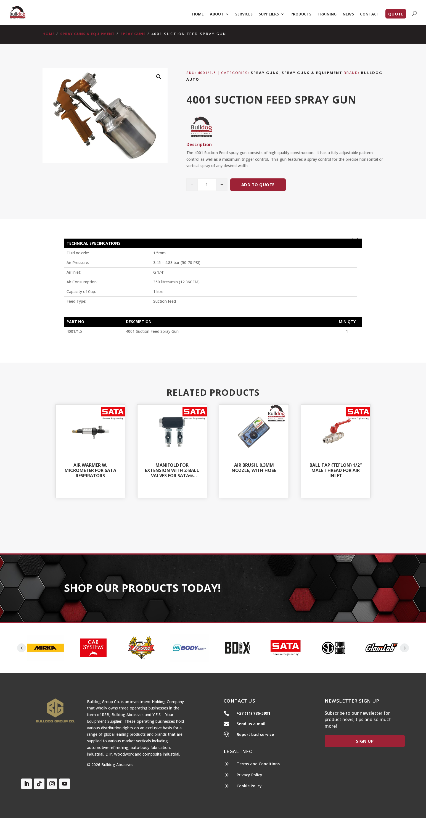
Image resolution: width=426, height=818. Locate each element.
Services (244, 14)
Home (198, 14)
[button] (159, 77)
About (217, 14)
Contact (369, 14)
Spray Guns (133, 33)
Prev (21, 647)
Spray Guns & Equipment (87, 33)
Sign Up (365, 741)
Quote (396, 14)
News (348, 14)
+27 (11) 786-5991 (253, 713)
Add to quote (258, 184)
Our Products (307, 588)
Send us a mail (251, 723)
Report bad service (255, 734)
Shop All (213, 524)
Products (300, 14)
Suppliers (269, 14)
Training (327, 14)
